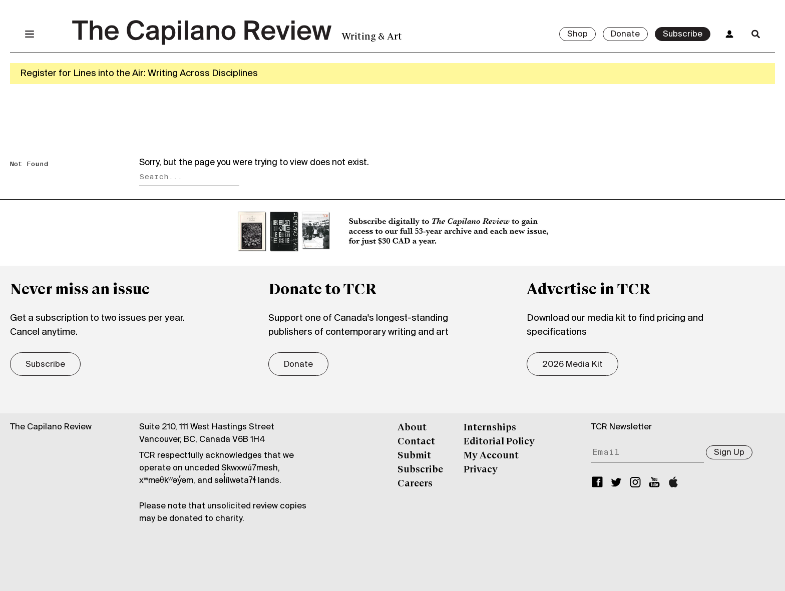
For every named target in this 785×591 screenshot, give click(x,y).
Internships (490, 428)
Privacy (481, 470)
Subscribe (682, 34)
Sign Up (729, 452)
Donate (625, 34)
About (412, 428)
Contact (416, 442)
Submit (414, 456)
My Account (491, 456)
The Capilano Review (51, 427)
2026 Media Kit (572, 364)
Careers (415, 484)
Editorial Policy (499, 442)
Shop (577, 34)
